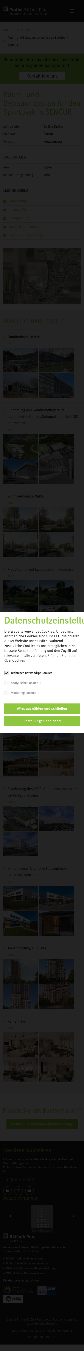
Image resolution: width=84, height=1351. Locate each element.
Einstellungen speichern (42, 721)
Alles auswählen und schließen (42, 708)
